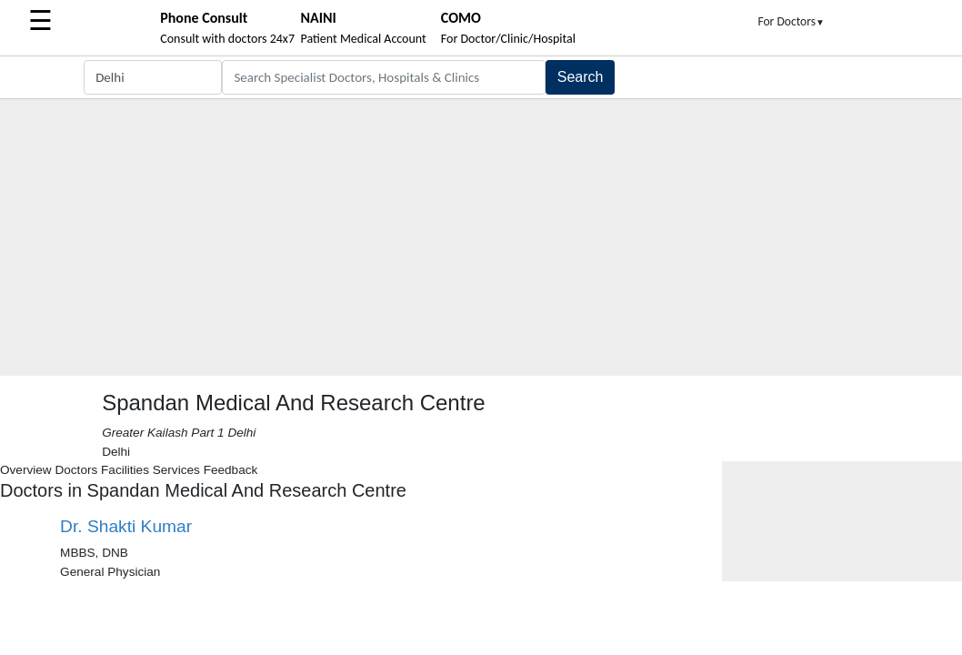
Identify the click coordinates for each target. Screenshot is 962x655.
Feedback (231, 470)
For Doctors (791, 21)
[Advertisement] (481, 239)
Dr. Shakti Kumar (126, 526)
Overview (26, 470)
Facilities (125, 470)
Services (176, 470)
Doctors (76, 470)
